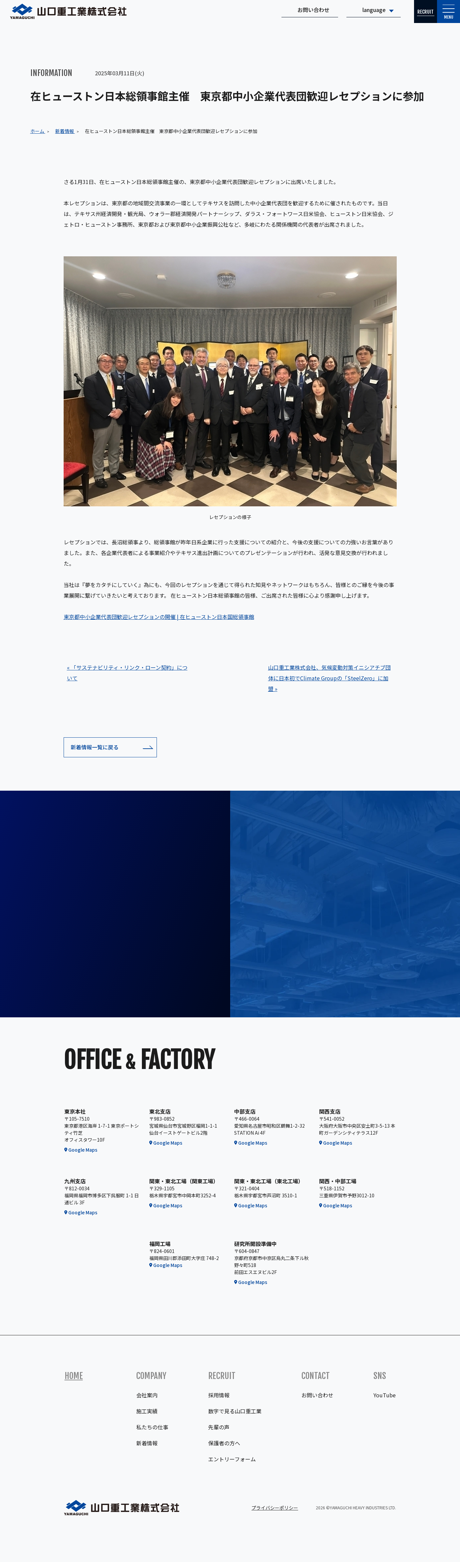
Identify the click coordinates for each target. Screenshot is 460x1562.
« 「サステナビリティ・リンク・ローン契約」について (127, 672)
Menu (443, 18)
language (353, 15)
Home (74, 1376)
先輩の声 (219, 1427)
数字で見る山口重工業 (234, 1411)
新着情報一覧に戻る (95, 747)
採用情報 (219, 1395)
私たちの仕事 (152, 1427)
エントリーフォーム (232, 1459)
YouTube (384, 1395)
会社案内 (147, 1395)
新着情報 (147, 1443)
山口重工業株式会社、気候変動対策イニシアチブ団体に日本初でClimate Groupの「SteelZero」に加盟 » (329, 678)
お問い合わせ (293, 15)
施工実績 (147, 1411)
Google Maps (82, 1149)
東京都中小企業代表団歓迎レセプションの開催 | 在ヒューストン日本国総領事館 (159, 617)
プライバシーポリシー (274, 1507)
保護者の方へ (224, 1443)
